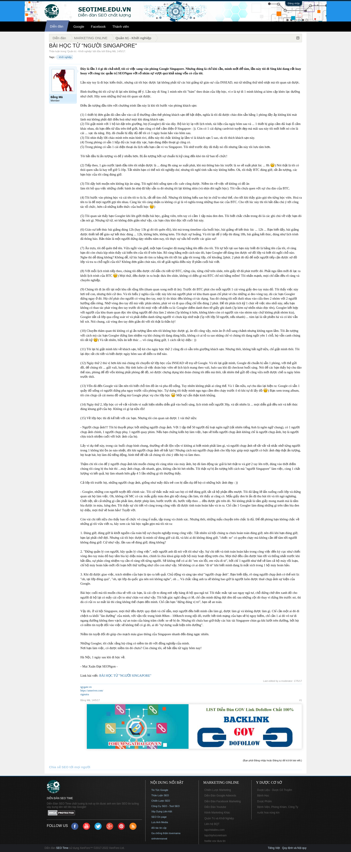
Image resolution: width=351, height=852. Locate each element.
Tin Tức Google (159, 790)
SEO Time (62, 848)
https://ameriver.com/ (91, 690)
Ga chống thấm (159, 833)
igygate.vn (86, 687)
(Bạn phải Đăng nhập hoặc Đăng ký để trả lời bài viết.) (272, 760)
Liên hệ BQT (212, 824)
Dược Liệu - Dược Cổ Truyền (274, 790)
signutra (84, 694)
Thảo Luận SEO (160, 795)
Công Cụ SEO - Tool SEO (165, 806)
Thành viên (120, 26)
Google (78, 26)
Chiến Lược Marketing (217, 790)
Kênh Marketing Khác (217, 812)
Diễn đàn (56, 26)
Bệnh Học (263, 795)
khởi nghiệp (65, 57)
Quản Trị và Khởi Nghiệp (219, 818)
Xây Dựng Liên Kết (161, 811)
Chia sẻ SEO (58, 767)
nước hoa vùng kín (268, 812)
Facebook (98, 26)
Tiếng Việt (274, 848)
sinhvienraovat (159, 838)
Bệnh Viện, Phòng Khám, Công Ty (277, 807)
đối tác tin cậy (159, 827)
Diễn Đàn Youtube (215, 807)
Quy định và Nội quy (294, 848)
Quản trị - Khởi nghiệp (79, 51)
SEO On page (159, 817)
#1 (300, 700)
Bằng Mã (111, 51)
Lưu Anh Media (159, 822)
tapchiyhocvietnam (215, 835)
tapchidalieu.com (214, 829)
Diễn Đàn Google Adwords (220, 795)
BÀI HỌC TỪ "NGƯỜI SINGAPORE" (125, 675)
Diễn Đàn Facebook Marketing (222, 801)
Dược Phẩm (264, 801)
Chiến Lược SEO (160, 800)
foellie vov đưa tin (214, 841)
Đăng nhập (294, 3)
